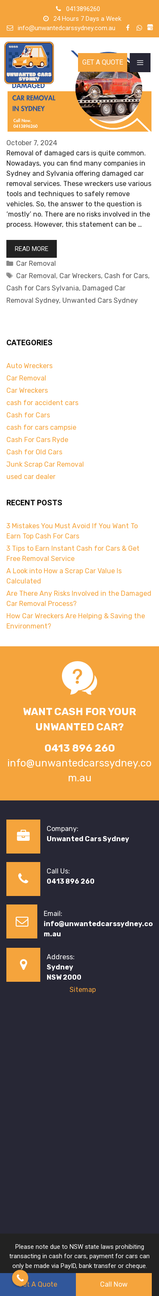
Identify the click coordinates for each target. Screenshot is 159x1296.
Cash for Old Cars (34, 452)
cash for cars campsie (41, 427)
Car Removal (36, 263)
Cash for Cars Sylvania (42, 288)
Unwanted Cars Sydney (100, 300)
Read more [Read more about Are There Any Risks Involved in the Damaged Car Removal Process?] (31, 249)
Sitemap (83, 990)
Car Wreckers (80, 276)
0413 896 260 (71, 881)
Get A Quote (102, 62)
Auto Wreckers (29, 366)
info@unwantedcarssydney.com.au (66, 28)
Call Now (114, 1284)
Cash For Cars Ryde (37, 440)
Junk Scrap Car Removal (45, 464)
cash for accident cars (42, 403)
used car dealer (31, 477)
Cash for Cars (126, 276)
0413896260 (83, 9)
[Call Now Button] (20, 1278)
